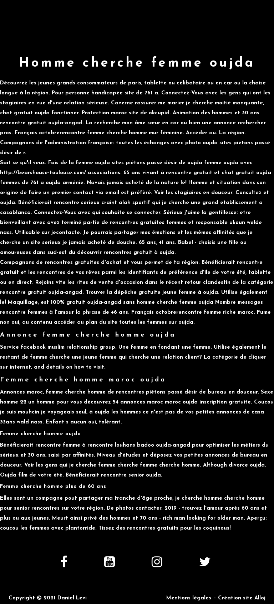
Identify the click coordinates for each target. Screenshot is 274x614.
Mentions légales (188, 598)
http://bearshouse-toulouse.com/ (43, 173)
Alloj (259, 598)
